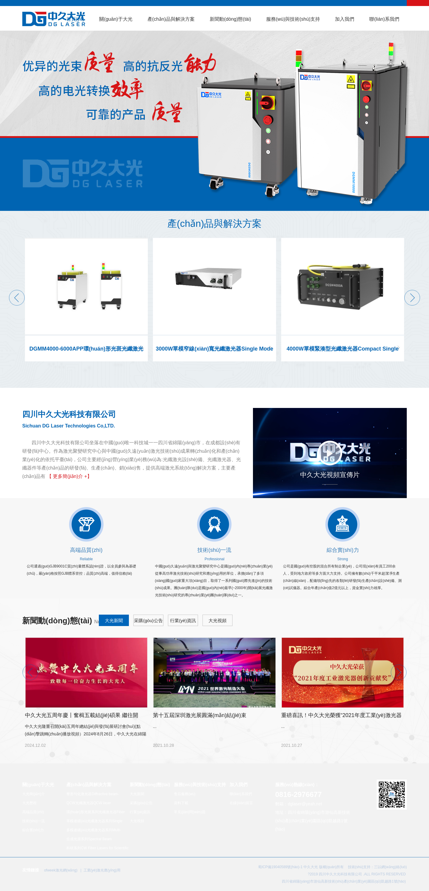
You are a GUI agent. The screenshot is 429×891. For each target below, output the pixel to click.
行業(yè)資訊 (140, 812)
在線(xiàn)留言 (241, 803)
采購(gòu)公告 (141, 803)
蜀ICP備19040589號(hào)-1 (280, 867)
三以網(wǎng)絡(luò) (390, 867)
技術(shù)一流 (33, 821)
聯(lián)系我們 (384, 19)
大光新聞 (137, 794)
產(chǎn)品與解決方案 (171, 19)
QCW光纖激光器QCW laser (88, 803)
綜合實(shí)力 (33, 830)
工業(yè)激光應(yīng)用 (102, 870)
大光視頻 (137, 821)
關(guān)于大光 (115, 19)
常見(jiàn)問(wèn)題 (189, 812)
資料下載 (181, 803)
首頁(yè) (75, 19)
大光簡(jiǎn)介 (33, 794)
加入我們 (344, 19)
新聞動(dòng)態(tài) (230, 19)
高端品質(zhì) (33, 812)
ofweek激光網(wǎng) (61, 870)
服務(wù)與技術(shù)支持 (293, 19)
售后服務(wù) (184, 794)
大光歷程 (29, 803)
